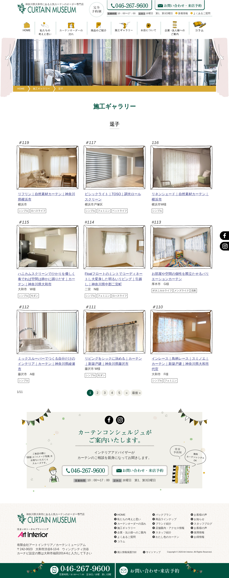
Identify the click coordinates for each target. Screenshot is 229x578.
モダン (34, 295)
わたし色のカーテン (167, 536)
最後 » (136, 392)
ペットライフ (119, 210)
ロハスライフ (38, 210)
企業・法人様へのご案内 (131, 532)
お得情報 (199, 536)
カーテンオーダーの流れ (131, 523)
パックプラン (163, 514)
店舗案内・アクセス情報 (170, 527)
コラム (121, 541)
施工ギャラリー (126, 527)
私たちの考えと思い (129, 519)
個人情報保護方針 (127, 552)
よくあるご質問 (201, 13)
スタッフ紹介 (163, 532)
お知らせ (199, 519)
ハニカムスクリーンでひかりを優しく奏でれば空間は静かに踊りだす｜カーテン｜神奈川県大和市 (46, 279)
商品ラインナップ (166, 519)
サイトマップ (153, 552)
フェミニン (104, 210)
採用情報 (199, 532)
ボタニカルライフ (162, 290)
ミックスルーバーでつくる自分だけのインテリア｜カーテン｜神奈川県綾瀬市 (46, 364)
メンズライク (181, 290)
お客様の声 (200, 514)
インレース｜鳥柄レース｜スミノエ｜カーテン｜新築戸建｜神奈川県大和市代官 (180, 364)
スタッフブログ (203, 523)
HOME (121, 514)
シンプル (23, 210)
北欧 (193, 290)
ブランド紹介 (163, 523)
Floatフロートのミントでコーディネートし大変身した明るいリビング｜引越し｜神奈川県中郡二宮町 (114, 279)
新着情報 (183, 13)
